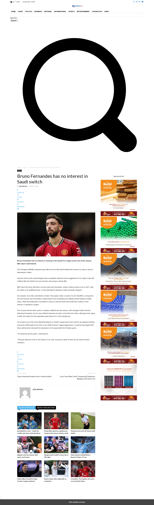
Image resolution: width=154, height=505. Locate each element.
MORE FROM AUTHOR (46, 408)
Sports (25, 167)
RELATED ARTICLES (26, 408)
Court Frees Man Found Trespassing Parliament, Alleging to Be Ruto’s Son (77, 378)
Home (19, 167)
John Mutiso (23, 186)
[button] (77, 157)
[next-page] (22, 485)
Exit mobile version (77, 502)
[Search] (14, 20)
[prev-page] (18, 485)
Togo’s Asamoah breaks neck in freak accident (34, 377)
